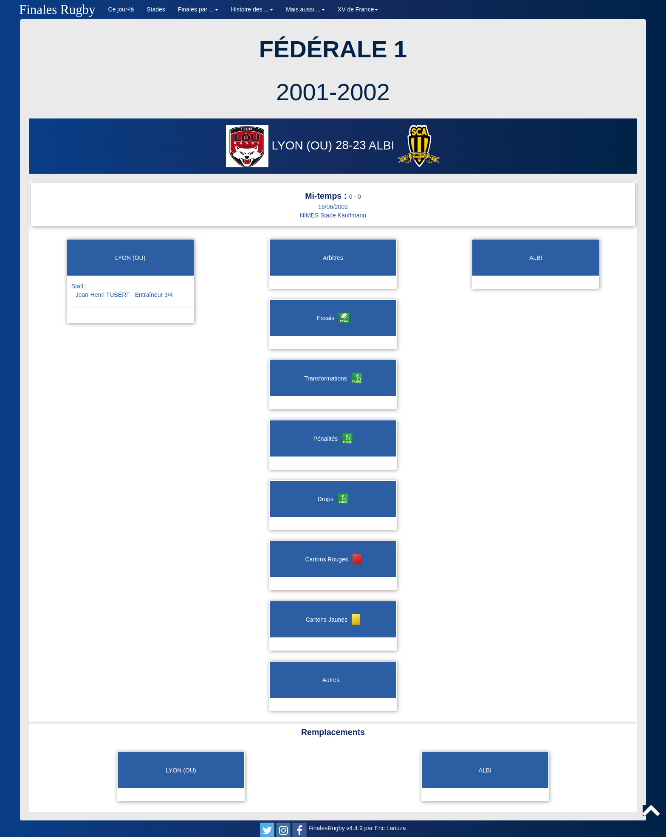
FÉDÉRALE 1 (333, 49)
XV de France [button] (358, 9)
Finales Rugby (57, 9)
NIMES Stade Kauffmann (333, 215)
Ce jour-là (121, 9)
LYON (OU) (281, 145)
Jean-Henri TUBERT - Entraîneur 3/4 (124, 294)
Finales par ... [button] (198, 9)
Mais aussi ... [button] (305, 9)
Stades (156, 9)
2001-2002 (333, 92)
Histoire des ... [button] (252, 9)
